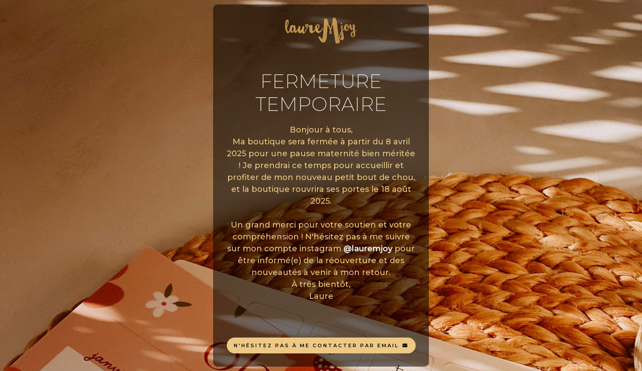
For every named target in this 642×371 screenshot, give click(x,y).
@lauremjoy (367, 248)
